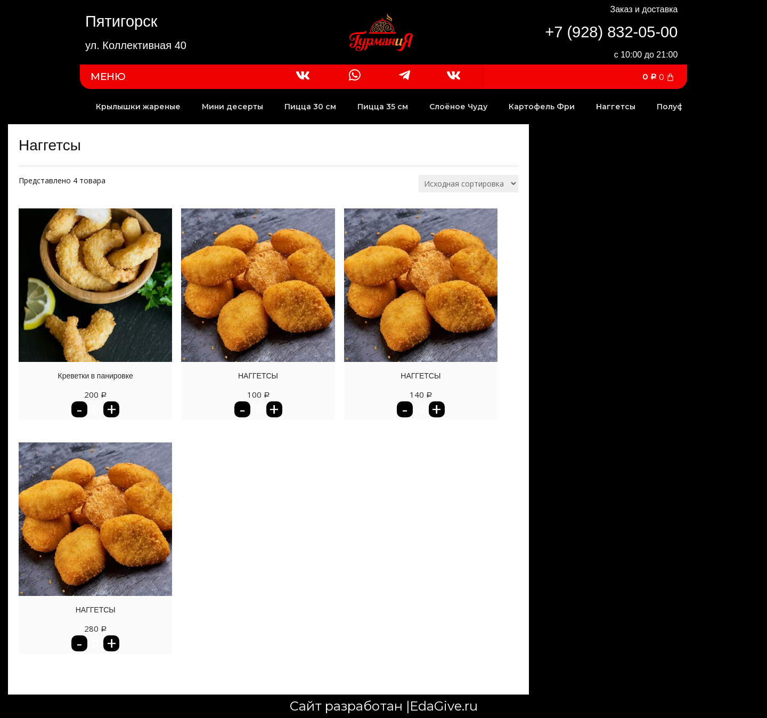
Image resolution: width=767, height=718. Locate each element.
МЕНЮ (108, 76)
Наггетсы (615, 106)
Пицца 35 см (382, 106)
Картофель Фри (542, 106)
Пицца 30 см (310, 106)
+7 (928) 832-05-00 (611, 32)
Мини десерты (232, 106)
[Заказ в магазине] (468, 183)
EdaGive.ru (444, 706)
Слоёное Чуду (458, 106)
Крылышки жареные (138, 106)
